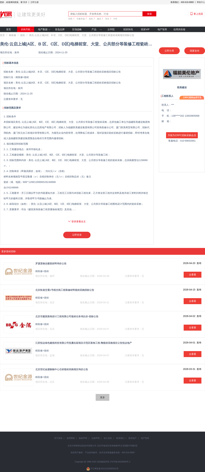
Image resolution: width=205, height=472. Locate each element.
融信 (99, 19)
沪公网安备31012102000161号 (104, 468)
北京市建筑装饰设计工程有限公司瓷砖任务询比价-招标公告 (66, 316)
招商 (70, 19)
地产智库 (162, 29)
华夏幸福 (81, 19)
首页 (8, 29)
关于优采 (58, 438)
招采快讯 (128, 29)
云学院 (111, 29)
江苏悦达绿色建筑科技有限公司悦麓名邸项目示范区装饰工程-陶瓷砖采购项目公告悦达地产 (83, 343)
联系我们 (120, 438)
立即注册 (34, 2)
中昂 (115, 19)
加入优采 (108, 438)
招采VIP (145, 29)
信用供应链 (179, 29)
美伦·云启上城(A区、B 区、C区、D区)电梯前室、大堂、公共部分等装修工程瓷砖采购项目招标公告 (81, 35)
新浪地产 (132, 438)
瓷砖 (22, 35)
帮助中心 (201, 2)
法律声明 (95, 438)
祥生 (107, 19)
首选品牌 (60, 29)
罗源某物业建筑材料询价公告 (50, 263)
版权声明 (83, 438)
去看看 (192, 274)
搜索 (149, 13)
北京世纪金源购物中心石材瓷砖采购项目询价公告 (61, 369)
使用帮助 (71, 438)
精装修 (12, 35)
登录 (25, 2)
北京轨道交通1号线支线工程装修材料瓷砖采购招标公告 (64, 290)
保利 (91, 19)
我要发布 (194, 50)
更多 (102, 397)
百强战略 (77, 29)
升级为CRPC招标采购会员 (182, 135)
